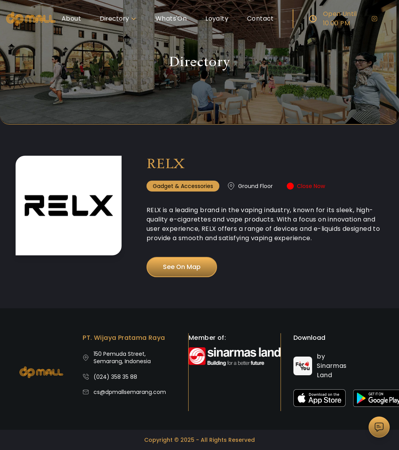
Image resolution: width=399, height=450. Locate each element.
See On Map (182, 266)
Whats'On (171, 18)
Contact (260, 18)
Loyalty (216, 18)
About (71, 18)
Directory (118, 18)
